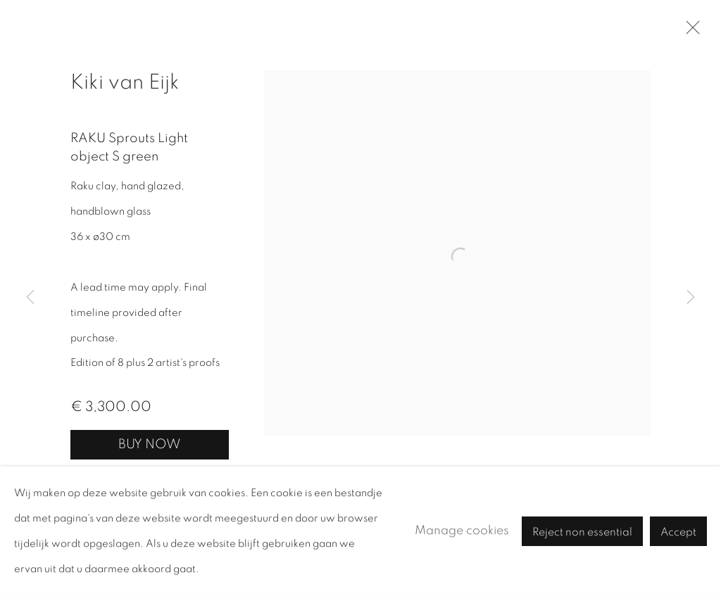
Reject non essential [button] (582, 532)
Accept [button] (678, 532)
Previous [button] (30, 298)
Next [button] (690, 298)
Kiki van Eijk (125, 82)
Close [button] (689, 31)
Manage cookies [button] (462, 530)
